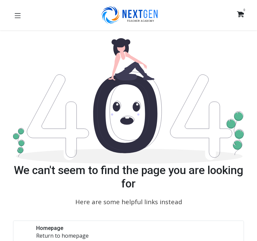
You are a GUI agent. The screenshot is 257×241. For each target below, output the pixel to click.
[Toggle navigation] (17, 15)
